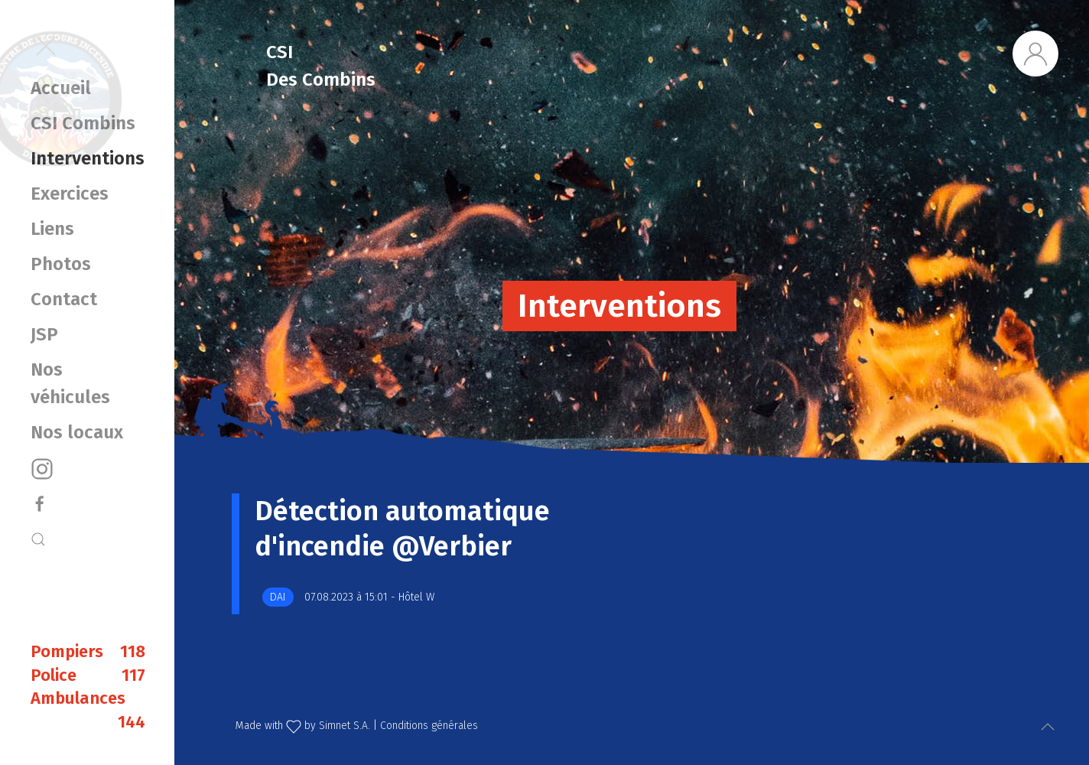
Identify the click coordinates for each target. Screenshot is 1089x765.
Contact (64, 299)
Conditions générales (429, 725)
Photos (61, 264)
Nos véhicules (70, 383)
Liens (52, 228)
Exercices (70, 193)
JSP (44, 334)
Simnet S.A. (344, 725)
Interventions (87, 158)
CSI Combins (83, 123)
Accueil (61, 88)
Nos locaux (77, 432)
